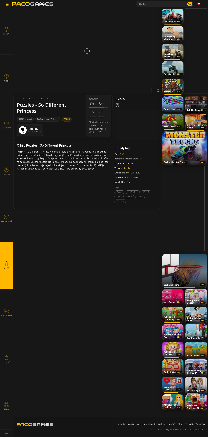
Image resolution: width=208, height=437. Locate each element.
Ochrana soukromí (146, 424)
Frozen (119, 192)
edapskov (126, 168)
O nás (131, 424)
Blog (180, 424)
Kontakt (121, 424)
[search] (189, 4)
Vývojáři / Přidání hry (195, 424)
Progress (120, 201)
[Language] (200, 4)
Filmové (129, 196)
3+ (132, 163)
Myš (118, 196)
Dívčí (122, 154)
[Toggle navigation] (7, 5)
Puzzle (140, 196)
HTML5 (146, 192)
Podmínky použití (166, 424)
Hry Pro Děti (132, 192)
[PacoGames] (35, 424)
